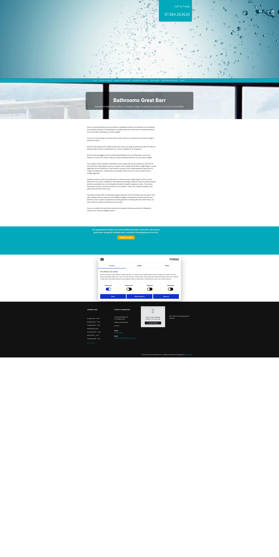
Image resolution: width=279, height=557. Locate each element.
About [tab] (167, 265)
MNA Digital (177, 354)
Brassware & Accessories (140, 80)
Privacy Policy (91, 343)
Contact (182, 80)
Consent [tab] (112, 265)
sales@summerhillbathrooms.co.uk (124, 338)
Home (95, 80)
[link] (153, 311)
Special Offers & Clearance (170, 80)
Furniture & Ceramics (105, 80)
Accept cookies (152, 323)
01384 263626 (177, 14)
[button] (126, 238)
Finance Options (155, 80)
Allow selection (139, 296)
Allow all (166, 296)
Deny (113, 296)
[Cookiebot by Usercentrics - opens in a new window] (171, 259)
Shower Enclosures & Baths (122, 80)
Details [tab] (139, 265)
